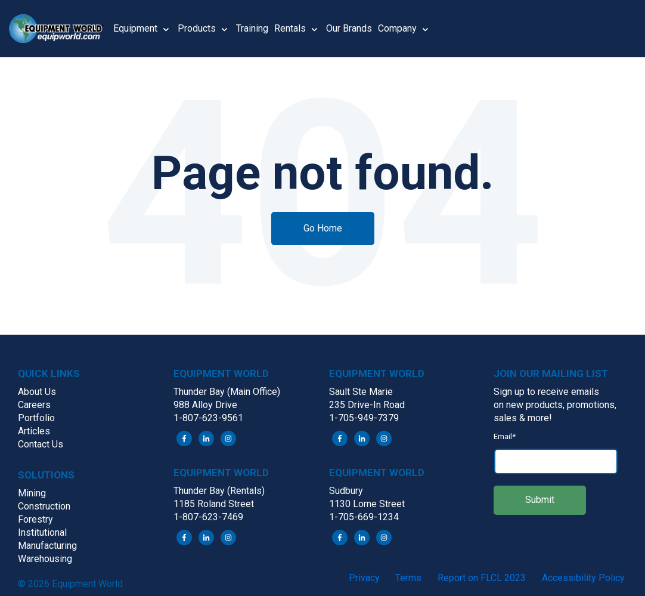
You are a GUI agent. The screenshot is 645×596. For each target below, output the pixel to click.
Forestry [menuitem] (35, 519)
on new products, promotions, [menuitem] (555, 404)
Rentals (290, 28)
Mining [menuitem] (32, 493)
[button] (61, 28)
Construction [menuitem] (44, 506)
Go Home (322, 228)
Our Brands (349, 28)
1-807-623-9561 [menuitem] (208, 418)
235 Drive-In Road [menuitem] (367, 404)
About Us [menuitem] (37, 391)
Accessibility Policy (583, 577)
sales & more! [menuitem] (523, 418)
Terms (408, 577)
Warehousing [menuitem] (45, 558)
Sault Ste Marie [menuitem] (361, 391)
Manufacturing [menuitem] (47, 545)
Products (197, 28)
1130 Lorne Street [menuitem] (367, 503)
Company (397, 28)
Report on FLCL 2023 (482, 577)
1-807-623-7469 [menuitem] (208, 517)
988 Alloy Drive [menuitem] (205, 404)
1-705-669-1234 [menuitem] (364, 517)
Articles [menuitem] (34, 431)
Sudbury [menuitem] (346, 490)
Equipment (135, 28)
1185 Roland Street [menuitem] (213, 503)
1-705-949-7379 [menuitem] (364, 418)
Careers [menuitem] (34, 404)
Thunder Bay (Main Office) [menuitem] (226, 391)
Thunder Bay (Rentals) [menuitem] (219, 490)
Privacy (364, 577)
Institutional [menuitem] (42, 532)
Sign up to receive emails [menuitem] (546, 391)
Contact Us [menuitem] (40, 444)
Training (252, 28)
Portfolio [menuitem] (36, 418)
